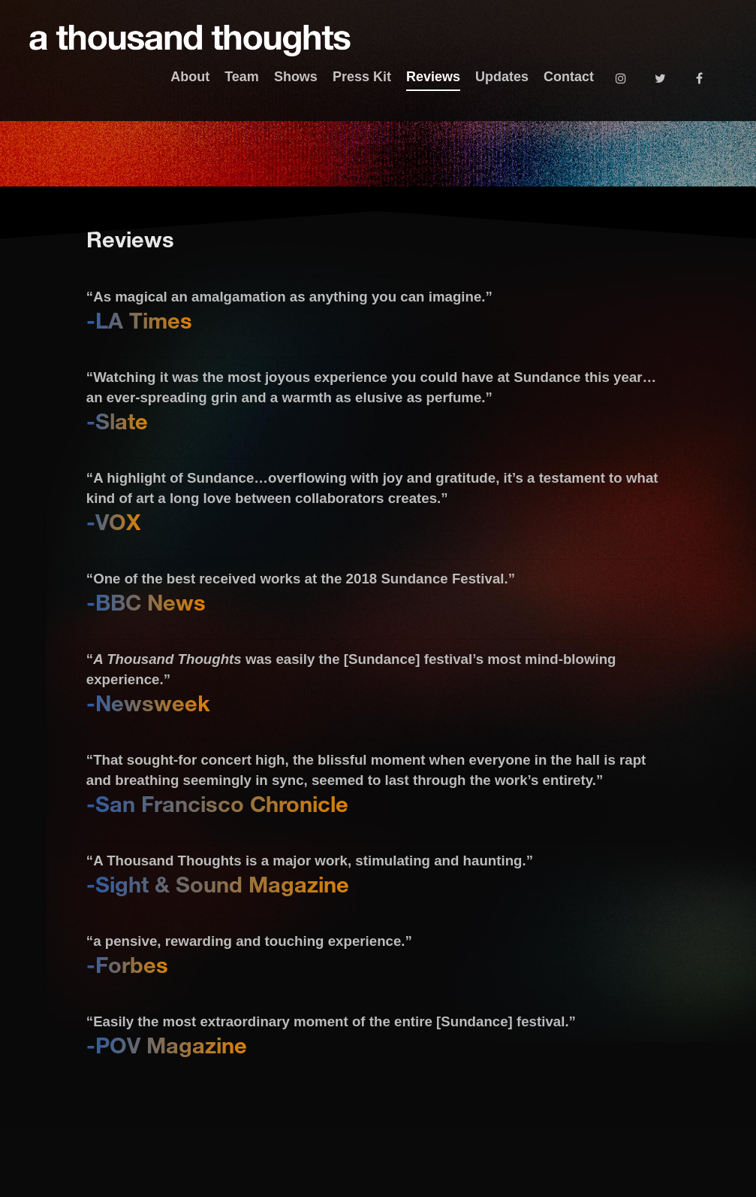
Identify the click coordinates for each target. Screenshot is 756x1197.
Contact (569, 76)
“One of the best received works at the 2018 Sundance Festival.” (300, 578)
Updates (502, 76)
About (189, 76)
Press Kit (362, 76)
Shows (296, 76)
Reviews (433, 76)
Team (241, 76)
